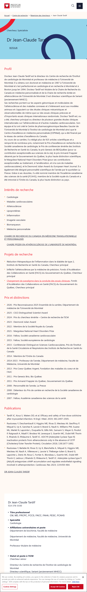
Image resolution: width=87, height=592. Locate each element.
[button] (73, 6)
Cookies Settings (9, 587)
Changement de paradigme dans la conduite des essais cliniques (38, 280)
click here (75, 582)
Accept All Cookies (58, 587)
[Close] (83, 577)
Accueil (7, 15)
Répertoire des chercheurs (40, 15)
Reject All (75, 587)
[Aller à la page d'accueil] (12, 5)
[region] (43, 582)
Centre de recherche (20, 15)
